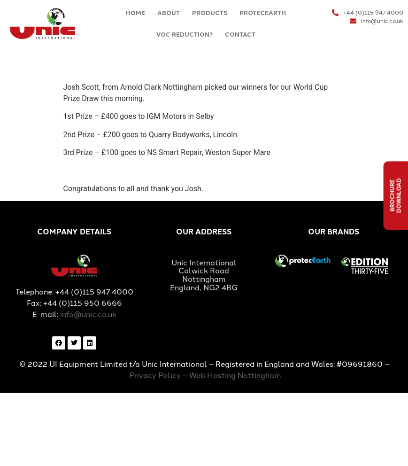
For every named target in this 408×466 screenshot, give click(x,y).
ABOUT (168, 12)
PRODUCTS (209, 12)
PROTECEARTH (262, 12)
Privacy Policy (155, 375)
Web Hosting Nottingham (235, 375)
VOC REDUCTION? (184, 34)
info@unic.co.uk (88, 314)
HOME (135, 12)
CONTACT (240, 34)
